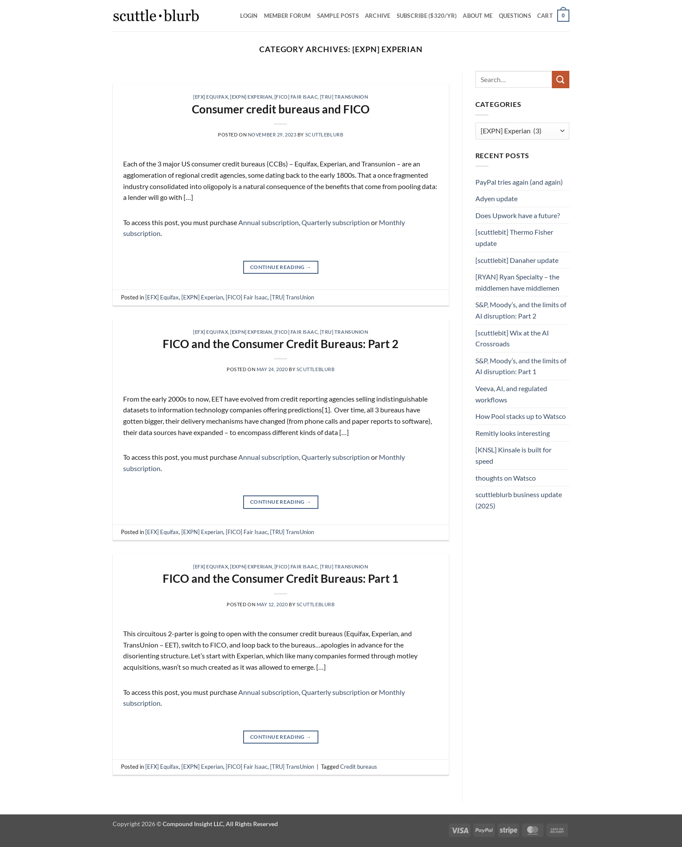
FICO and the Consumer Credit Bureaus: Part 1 (280, 578)
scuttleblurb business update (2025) (518, 500)
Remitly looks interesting (512, 433)
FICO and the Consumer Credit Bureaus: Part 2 (280, 343)
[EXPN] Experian (251, 97)
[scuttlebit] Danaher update (516, 260)
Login (248, 15)
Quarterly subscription (335, 222)
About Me (477, 15)
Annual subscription (268, 222)
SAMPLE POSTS (338, 15)
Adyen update (496, 198)
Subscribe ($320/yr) (427, 15)
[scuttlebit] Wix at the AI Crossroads (512, 338)
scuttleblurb (324, 134)
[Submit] (560, 79)
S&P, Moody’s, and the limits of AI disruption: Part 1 (520, 366)
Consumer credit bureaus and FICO (281, 109)
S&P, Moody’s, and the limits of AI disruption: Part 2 (520, 310)
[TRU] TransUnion (344, 97)
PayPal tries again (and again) (519, 182)
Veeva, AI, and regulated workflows (511, 394)
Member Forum (287, 15)
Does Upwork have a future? (517, 215)
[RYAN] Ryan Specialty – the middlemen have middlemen (517, 282)
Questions (515, 15)
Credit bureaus (358, 766)
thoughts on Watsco (505, 478)
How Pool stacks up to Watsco (520, 416)
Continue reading (280, 267)
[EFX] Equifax (210, 97)
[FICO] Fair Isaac (296, 97)
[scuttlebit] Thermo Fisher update (514, 237)
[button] (553, 15)
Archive (378, 15)
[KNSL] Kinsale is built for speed (513, 455)
